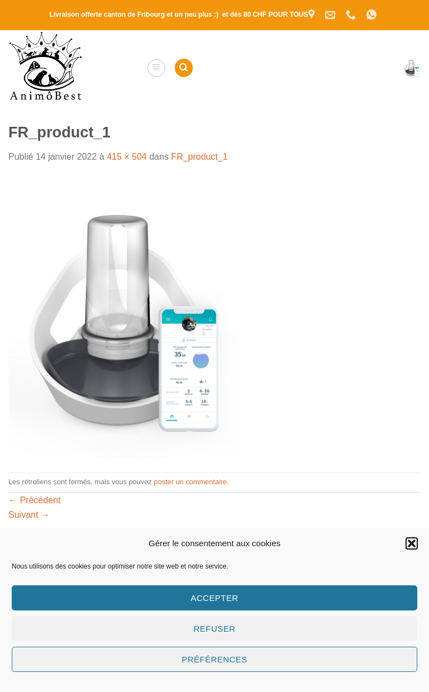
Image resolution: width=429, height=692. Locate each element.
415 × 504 (127, 156)
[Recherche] (184, 68)
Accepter (214, 598)
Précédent (34, 500)
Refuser (215, 628)
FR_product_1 (199, 156)
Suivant (29, 514)
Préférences (214, 659)
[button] (411, 543)
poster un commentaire (190, 482)
